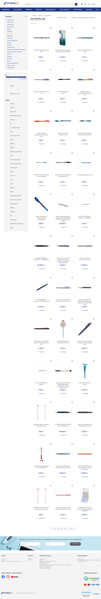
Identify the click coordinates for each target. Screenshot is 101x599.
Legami (10, 140)
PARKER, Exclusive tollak (14, 152)
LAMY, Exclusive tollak (13, 136)
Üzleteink (30, 555)
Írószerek (29, 9)
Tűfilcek (9, 42)
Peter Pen (11, 176)
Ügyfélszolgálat (44, 563)
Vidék (29, 560)
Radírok (9, 29)
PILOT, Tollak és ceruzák (14, 164)
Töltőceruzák (10, 24)
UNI (9, 216)
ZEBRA (10, 228)
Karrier (3, 560)
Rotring (10, 180)
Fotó (97, 9)
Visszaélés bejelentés (45, 567)
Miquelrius (11, 144)
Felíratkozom (75, 544)
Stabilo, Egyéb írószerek (14, 196)
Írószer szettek (10, 67)
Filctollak (9, 45)
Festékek (9, 56)
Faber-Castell (11, 112)
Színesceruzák (10, 26)
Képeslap (39, 9)
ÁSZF (41, 560)
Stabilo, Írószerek (12, 204)
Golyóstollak (10, 33)
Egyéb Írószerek (11, 65)
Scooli (10, 184)
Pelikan (10, 172)
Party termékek (64, 9)
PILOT (10, 156)
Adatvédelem (43, 559)
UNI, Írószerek (11, 220)
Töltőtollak (9, 38)
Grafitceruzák (10, 20)
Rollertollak (10, 35)
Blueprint (10, 108)
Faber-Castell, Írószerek (14, 116)
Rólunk (4, 555)
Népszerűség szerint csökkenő (86, 17)
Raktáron (10, 86)
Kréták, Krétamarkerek (12, 63)
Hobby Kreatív (78, 9)
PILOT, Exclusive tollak (13, 160)
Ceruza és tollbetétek (12, 40)
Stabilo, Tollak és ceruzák (14, 200)
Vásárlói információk (45, 555)
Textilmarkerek (10, 47)
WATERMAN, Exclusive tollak (15, 224)
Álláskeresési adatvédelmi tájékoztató (11, 561)
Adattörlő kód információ (46, 566)
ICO (9, 124)
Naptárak (89, 9)
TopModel (10, 208)
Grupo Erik (11, 120)
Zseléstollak (10, 22)
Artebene (10, 104)
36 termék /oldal (61, 17)
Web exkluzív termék (13, 94)
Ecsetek (9, 54)
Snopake (10, 188)
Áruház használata (82, 555)
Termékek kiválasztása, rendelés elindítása (88, 560)
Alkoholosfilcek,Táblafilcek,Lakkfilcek (16, 49)
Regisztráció (80, 559)
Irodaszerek (5, 9)
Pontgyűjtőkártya (81, 561)
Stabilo (10, 192)
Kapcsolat (4, 559)
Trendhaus (11, 212)
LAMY (10, 132)
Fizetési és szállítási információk (48, 561)
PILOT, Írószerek (12, 168)
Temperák (9, 58)
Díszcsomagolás (51, 9)
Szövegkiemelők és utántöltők (14, 51)
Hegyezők (9, 31)
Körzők (8, 61)
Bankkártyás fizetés (45, 562)
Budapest (30, 559)
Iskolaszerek (18, 9)
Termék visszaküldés (45, 568)
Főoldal (34, 15)
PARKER (10, 148)
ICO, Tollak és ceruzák (13, 128)
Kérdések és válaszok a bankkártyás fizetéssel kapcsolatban (55, 564)
